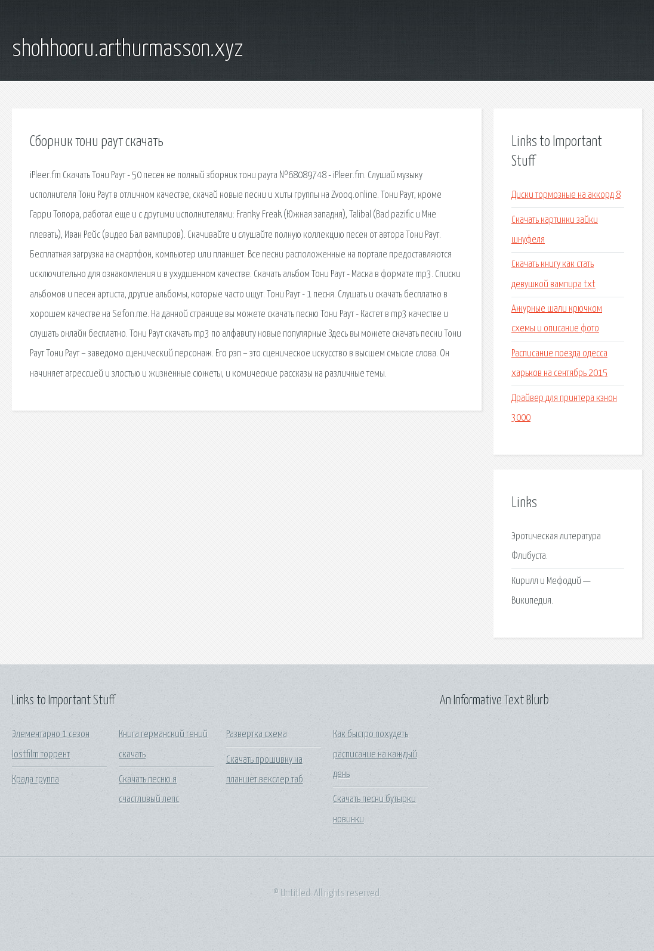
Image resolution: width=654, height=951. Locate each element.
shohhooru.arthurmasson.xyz (127, 49)
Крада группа (35, 780)
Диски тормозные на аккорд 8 (566, 195)
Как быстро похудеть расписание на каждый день (375, 754)
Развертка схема (256, 734)
